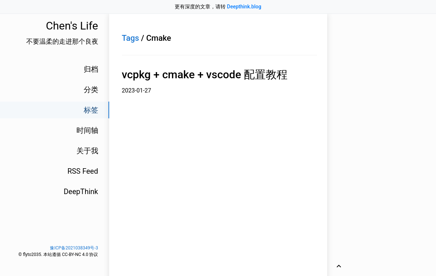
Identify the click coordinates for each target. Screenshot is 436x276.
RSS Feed (82, 171)
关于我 (87, 150)
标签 (91, 110)
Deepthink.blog (244, 6)
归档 (91, 69)
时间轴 (87, 130)
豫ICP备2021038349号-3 (74, 248)
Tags (130, 38)
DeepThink (81, 191)
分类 (91, 89)
